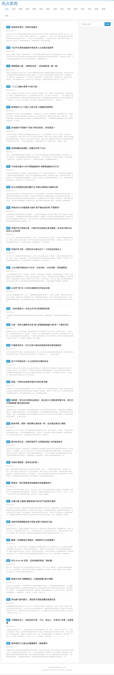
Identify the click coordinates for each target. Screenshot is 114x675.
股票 (96, 9)
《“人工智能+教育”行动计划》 (24, 86)
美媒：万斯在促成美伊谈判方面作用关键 (29, 382)
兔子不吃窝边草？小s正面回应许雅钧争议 (29, 362)
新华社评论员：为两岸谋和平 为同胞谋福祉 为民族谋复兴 (36, 442)
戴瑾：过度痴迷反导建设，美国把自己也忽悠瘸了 (33, 541)
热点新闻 (10, 3)
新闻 (20, 9)
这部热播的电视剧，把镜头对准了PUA (28, 148)
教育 (76, 9)
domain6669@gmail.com (57, 669)
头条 (13, 9)
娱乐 (62, 9)
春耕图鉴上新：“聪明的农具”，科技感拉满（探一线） (35, 66)
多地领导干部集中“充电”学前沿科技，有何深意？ (33, 128)
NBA (90, 9)
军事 (69, 9)
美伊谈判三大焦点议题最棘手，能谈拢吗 (29, 644)
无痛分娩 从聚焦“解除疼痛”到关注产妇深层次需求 (33, 502)
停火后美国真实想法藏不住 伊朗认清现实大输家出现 (34, 187)
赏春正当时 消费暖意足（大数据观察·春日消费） (33, 580)
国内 (27, 9)
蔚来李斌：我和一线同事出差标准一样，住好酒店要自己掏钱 (38, 424)
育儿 (8, 289)
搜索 (107, 24)
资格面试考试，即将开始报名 (24, 27)
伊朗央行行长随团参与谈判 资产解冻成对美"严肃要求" (35, 208)
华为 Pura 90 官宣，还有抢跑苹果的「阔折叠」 (32, 562)
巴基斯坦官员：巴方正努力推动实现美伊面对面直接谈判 (36, 346)
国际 (34, 9)
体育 (55, 9)
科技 (82, 9)
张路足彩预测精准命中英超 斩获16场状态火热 (31, 523)
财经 (48, 9)
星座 (103, 9)
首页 (7, 9)
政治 (41, 9)
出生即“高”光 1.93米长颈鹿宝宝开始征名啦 (30, 288)
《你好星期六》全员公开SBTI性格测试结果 (30, 309)
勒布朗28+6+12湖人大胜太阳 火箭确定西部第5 (32, 107)
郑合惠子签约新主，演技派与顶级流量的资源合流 (33, 601)
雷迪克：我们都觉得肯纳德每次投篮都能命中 (31, 484)
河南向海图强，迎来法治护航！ (25, 463)
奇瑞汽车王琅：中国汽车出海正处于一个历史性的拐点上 (36, 249)
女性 (7, 15)
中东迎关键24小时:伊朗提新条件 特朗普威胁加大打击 (35, 167)
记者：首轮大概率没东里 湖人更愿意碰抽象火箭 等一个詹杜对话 (39, 325)
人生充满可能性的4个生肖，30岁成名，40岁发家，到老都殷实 (39, 268)
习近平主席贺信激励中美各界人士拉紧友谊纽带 (32, 47)
